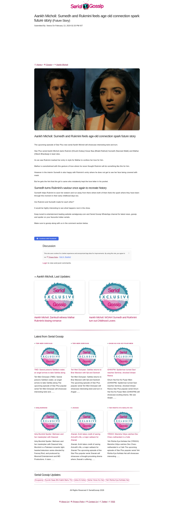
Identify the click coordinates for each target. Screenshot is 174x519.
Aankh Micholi (61, 65)
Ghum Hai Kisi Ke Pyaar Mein (121, 343)
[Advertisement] (87, 45)
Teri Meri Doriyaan (44, 343)
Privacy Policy (52, 257)
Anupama (39, 480)
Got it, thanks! (65, 257)
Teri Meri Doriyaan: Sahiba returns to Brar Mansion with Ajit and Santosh (86, 371)
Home (38, 65)
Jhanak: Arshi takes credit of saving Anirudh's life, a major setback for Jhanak (85, 437)
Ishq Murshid (41, 408)
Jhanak (75, 408)
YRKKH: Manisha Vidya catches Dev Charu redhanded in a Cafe (122, 435)
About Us (64, 502)
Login (45, 263)
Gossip (48, 65)
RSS (112, 502)
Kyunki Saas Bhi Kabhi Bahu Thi (58, 480)
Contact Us (92, 502)
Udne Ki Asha (79, 480)
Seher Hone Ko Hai (96, 480)
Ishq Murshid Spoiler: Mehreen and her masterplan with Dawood (48, 435)
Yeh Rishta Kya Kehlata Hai (121, 408)
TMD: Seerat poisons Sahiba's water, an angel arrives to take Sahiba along (49, 371)
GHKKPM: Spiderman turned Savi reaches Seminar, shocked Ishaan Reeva (121, 372)
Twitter (103, 502)
